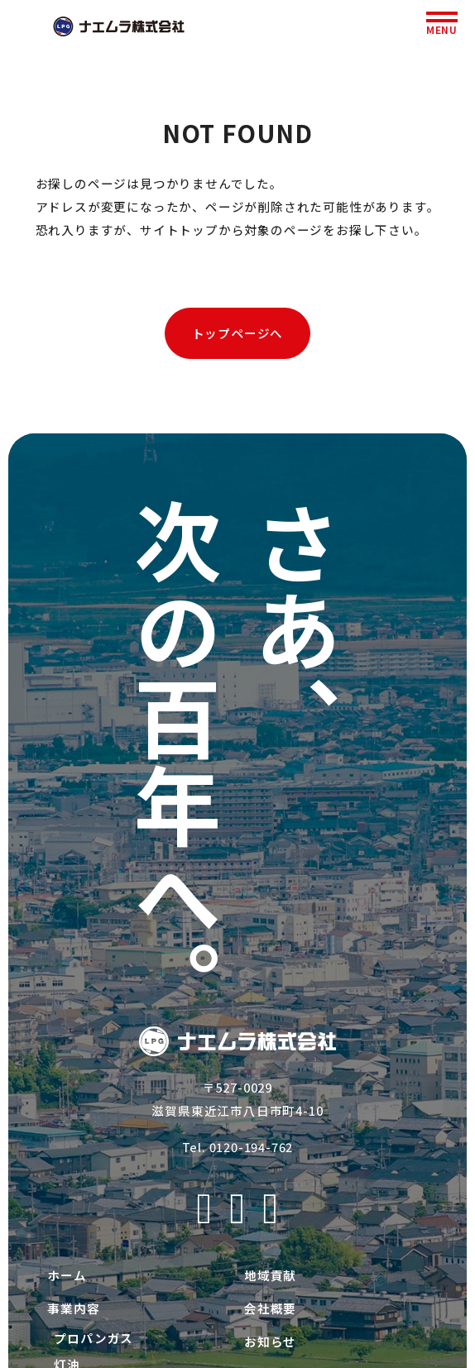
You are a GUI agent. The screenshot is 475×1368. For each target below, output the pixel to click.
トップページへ (238, 333)
